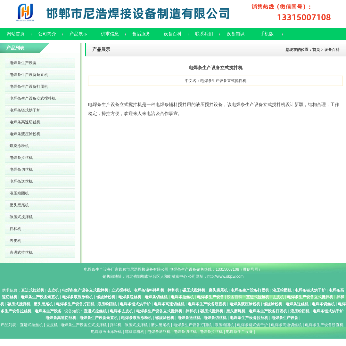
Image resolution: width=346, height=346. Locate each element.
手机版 (267, 33)
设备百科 (173, 33)
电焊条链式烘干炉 (25, 110)
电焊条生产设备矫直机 (29, 74)
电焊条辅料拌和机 (149, 290)
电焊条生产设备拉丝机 (249, 318)
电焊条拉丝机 (21, 157)
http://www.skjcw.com (225, 276)
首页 (316, 49)
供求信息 (110, 33)
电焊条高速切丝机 (25, 122)
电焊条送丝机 (21, 181)
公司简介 (47, 33)
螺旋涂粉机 (19, 146)
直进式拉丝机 (21, 252)
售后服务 (141, 33)
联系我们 (204, 33)
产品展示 (78, 33)
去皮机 (15, 240)
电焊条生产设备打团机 (29, 86)
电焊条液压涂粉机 (25, 134)
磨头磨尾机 (19, 205)
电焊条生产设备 (23, 63)
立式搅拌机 (121, 290)
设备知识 (235, 33)
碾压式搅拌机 (21, 217)
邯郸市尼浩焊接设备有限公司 (144, 269)
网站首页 (16, 33)
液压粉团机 (19, 193)
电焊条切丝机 (21, 169)
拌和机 (15, 229)
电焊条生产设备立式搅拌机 (33, 98)
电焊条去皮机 (121, 311)
